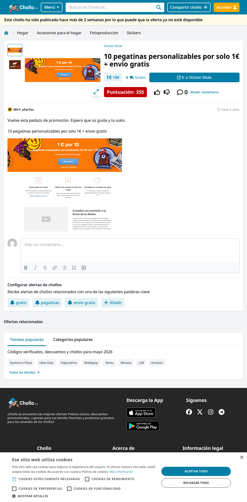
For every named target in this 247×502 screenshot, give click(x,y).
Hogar (22, 32)
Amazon (157, 362)
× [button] (241, 457)
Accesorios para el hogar (59, 32)
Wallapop (91, 362)
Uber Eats (46, 362)
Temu (109, 362)
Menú (51, 7)
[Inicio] (6, 32)
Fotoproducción (104, 32)
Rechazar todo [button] (196, 483)
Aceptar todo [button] (196, 471)
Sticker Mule (113, 45)
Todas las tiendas (24, 372)
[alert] (123, 477)
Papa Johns (69, 362)
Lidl (141, 362)
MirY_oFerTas (24, 109)
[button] (83, 496)
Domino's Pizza (21, 362)
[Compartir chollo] (188, 7)
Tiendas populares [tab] (27, 339)
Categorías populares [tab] (73, 339)
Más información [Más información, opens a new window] (121, 472)
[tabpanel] (123, 361)
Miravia (126, 362)
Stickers (134, 32)
